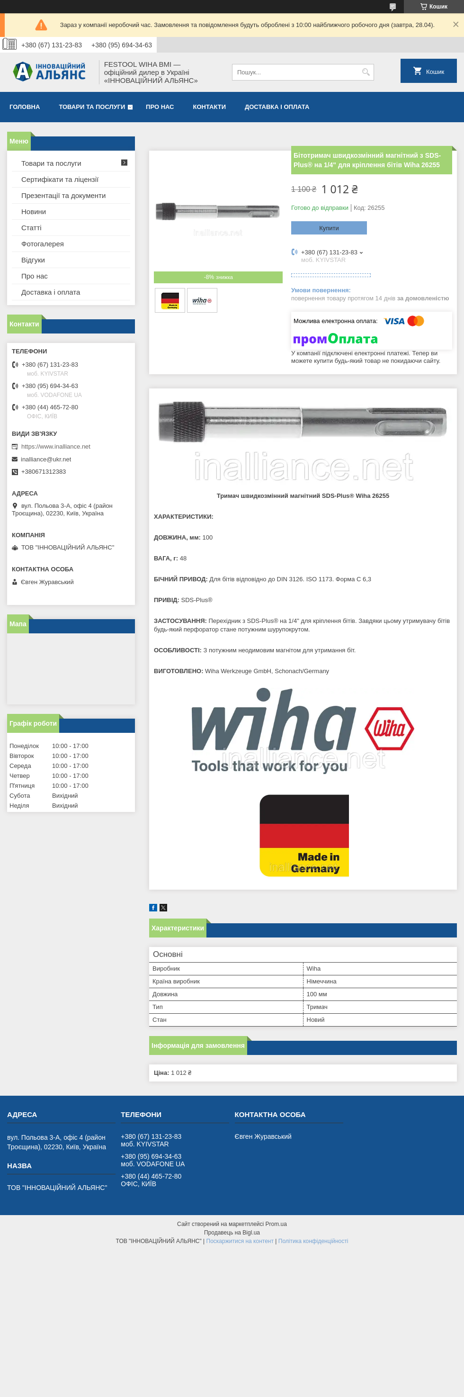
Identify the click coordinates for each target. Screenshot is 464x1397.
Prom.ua (276, 1224)
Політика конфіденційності (313, 1241)
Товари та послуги (92, 106)
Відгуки (33, 260)
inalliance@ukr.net (46, 459)
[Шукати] (365, 72)
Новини (33, 211)
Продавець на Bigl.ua (232, 1232)
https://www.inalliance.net (55, 446)
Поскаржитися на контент (240, 1241)
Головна (24, 106)
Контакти (209, 106)
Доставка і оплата (277, 106)
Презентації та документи (63, 195)
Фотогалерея (42, 244)
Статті (31, 228)
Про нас (160, 106)
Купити (329, 228)
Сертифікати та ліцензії (59, 179)
